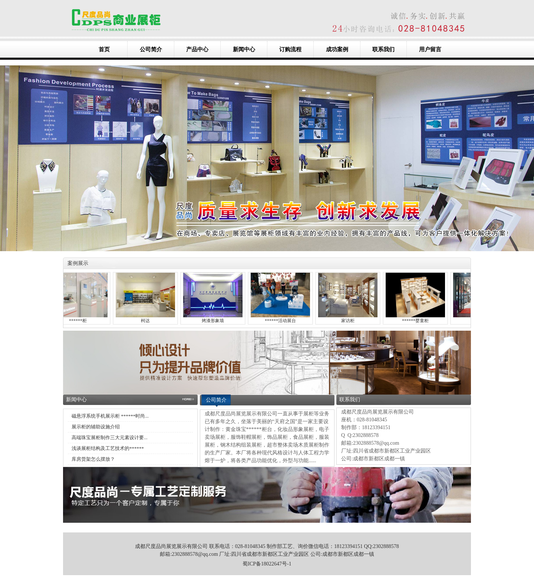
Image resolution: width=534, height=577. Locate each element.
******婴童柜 (416, 320)
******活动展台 (281, 320)
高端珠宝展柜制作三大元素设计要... (110, 437)
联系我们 (383, 49)
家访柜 (349, 320)
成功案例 (337, 49)
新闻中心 (244, 49)
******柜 (79, 320)
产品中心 (197, 49)
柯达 (146, 320)
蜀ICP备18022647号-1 (267, 564)
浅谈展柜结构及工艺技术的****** (108, 448)
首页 (104, 49)
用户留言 (430, 49)
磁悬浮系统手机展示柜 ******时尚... (110, 416)
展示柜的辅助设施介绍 (96, 426)
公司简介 (151, 49)
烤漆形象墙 (214, 320)
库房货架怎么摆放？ (93, 459)
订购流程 (290, 49)
